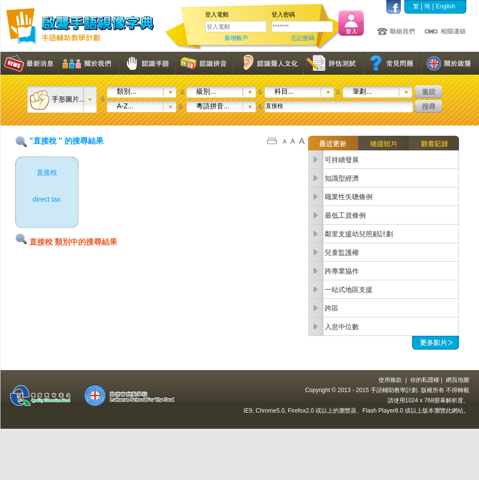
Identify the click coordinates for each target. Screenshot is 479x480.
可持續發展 (342, 160)
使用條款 (390, 379)
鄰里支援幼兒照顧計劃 (359, 234)
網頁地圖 (457, 379)
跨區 (331, 308)
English (445, 6)
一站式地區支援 (349, 289)
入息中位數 (342, 327)
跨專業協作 (342, 271)
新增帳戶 (236, 38)
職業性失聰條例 (349, 197)
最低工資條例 (345, 215)
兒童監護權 (342, 252)
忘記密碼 (302, 38)
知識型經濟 (342, 178)
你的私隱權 (424, 379)
